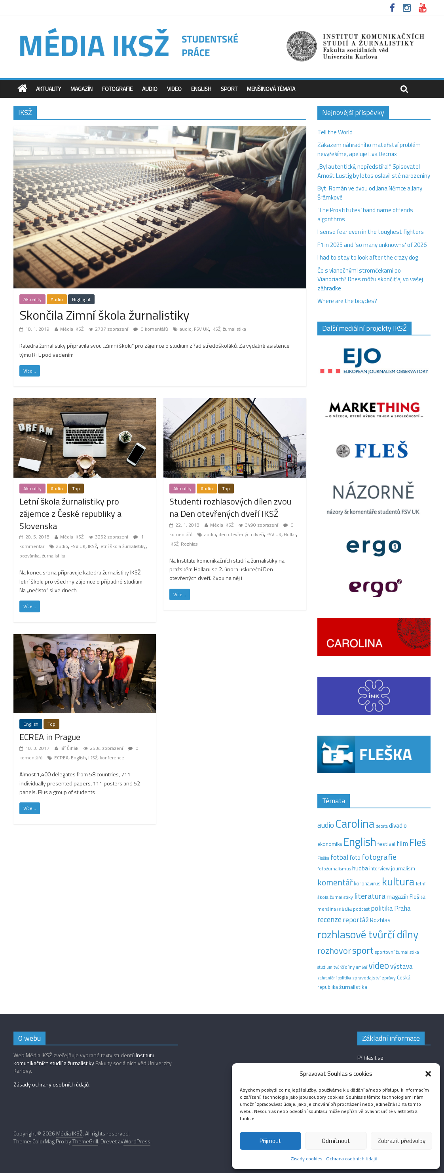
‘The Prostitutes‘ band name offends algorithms (365, 214)
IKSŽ (215, 329)
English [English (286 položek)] (359, 841)
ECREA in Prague (49, 737)
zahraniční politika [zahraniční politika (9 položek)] (334, 978)
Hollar (290, 534)
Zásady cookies (306, 1158)
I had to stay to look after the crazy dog (367, 257)
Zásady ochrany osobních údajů (51, 1084)
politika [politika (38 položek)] (382, 908)
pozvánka (29, 555)
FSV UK (201, 329)
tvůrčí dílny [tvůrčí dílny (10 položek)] (344, 967)
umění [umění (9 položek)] (361, 967)
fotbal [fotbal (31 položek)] (339, 857)
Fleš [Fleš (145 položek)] (417, 842)
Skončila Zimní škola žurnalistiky (104, 314)
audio (186, 329)
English (201, 89)
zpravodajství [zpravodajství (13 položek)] (366, 977)
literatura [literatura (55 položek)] (369, 896)
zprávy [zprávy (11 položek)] (389, 977)
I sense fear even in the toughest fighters (370, 231)
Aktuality (48, 89)
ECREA (61, 757)
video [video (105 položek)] (378, 965)
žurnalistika (234, 329)
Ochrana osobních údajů (351, 1158)
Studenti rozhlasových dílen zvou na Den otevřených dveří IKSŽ (230, 507)
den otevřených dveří (241, 534)
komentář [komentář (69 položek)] (335, 882)
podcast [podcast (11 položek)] (361, 909)
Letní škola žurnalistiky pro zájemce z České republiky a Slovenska (70, 514)
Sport (229, 89)
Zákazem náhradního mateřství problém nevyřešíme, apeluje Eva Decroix (369, 149)
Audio (149, 89)
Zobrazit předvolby (401, 1140)
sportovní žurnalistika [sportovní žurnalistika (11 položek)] (397, 952)
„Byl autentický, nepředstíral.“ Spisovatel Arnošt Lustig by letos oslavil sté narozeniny (373, 171)
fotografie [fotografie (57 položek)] (379, 857)
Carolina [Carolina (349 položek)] (355, 823)
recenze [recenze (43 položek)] (329, 919)
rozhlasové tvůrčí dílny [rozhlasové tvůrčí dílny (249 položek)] (367, 934)
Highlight (81, 299)
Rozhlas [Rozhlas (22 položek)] (380, 919)
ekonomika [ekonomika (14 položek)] (329, 844)
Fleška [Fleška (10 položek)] (323, 858)
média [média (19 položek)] (344, 908)
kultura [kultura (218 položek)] (398, 881)
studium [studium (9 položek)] (324, 967)
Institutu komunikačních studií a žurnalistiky (83, 1059)
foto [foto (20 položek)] (355, 857)
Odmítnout (336, 1140)
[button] (428, 1074)
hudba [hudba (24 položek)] (360, 868)
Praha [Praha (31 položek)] (402, 908)
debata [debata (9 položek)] (382, 826)
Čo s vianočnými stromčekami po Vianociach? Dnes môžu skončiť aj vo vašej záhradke (370, 279)
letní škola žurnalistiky (122, 546)
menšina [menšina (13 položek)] (326, 909)
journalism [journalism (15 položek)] (403, 868)
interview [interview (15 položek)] (379, 868)
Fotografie (117, 89)
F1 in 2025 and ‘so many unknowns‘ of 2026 (372, 244)
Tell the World (335, 132)
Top (76, 488)
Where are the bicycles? (347, 300)
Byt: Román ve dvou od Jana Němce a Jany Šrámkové (369, 193)
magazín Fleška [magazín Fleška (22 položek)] (406, 896)
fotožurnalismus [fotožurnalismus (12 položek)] (334, 868)
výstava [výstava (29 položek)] (401, 966)
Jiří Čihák (69, 748)
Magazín (81, 89)
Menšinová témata (271, 89)
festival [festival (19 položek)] (386, 844)
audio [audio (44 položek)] (325, 824)
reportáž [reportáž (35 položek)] (356, 919)
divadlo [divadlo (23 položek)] (398, 825)
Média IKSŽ (71, 329)
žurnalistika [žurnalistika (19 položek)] (353, 987)
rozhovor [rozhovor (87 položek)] (334, 950)
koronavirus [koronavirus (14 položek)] (367, 883)
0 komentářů (150, 329)
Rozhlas (189, 544)
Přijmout (270, 1140)
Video (174, 89)
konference (112, 757)
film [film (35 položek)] (402, 843)
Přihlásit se (370, 1057)
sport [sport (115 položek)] (363, 950)
